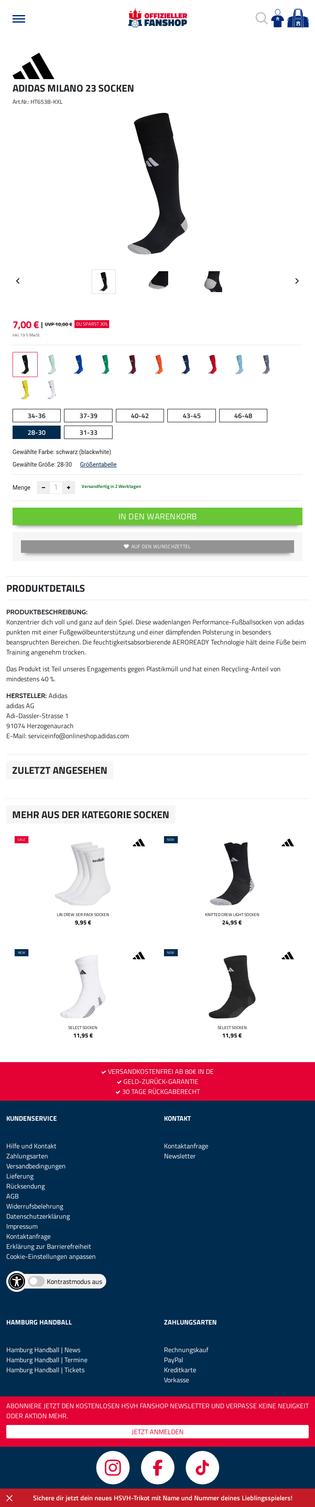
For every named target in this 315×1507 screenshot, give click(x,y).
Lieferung (19, 1176)
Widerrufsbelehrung (34, 1206)
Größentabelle (98, 464)
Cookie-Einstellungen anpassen (51, 1256)
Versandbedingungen (36, 1166)
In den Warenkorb (157, 516)
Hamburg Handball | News (43, 1349)
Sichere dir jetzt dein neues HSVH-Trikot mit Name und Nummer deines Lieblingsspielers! (162, 1498)
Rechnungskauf (186, 1349)
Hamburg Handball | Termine (46, 1360)
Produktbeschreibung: (46, 612)
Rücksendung (25, 1186)
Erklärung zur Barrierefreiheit (48, 1246)
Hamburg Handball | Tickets (45, 1370)
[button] (18, 18)
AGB (12, 1196)
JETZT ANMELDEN (158, 1432)
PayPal (173, 1360)
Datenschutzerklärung (38, 1216)
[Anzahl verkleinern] (43, 487)
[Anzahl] (56, 487)
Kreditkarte (180, 1370)
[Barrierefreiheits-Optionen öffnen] (16, 1281)
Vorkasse (176, 1380)
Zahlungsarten (27, 1156)
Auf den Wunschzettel (157, 546)
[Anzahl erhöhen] (68, 487)
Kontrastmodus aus (74, 1281)
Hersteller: (26, 696)
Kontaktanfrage (28, 1236)
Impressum (22, 1226)
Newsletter (180, 1156)
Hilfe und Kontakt (31, 1146)
